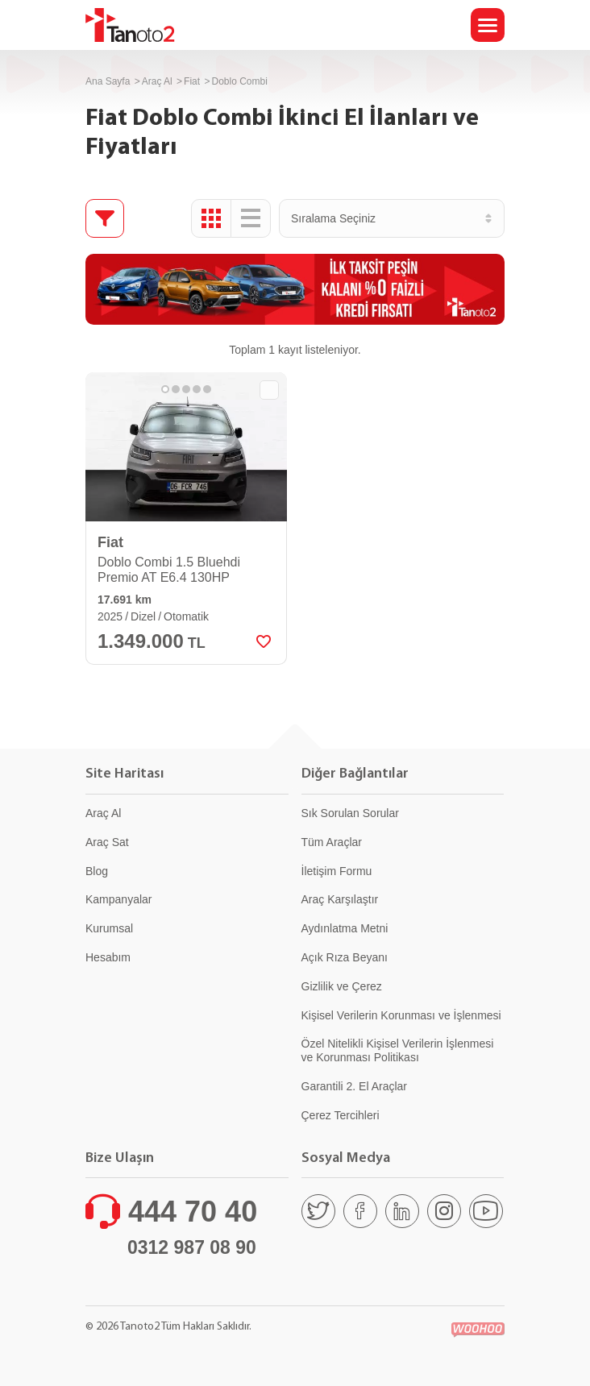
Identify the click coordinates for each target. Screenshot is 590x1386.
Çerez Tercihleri (340, 1115)
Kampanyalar (118, 899)
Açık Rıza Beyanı (344, 957)
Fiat (192, 81)
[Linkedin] (402, 1211)
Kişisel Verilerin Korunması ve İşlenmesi (401, 1015)
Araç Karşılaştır (340, 899)
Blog (96, 871)
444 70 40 (192, 1211)
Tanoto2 (130, 25)
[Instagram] (444, 1211)
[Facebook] (360, 1211)
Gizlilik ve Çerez (341, 986)
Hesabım (108, 957)
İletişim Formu (336, 871)
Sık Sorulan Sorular (350, 813)
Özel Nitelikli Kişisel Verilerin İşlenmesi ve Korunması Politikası (397, 1050)
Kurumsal (109, 928)
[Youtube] (486, 1211)
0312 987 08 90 (191, 1247)
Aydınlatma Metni (344, 928)
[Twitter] (318, 1211)
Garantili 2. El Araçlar (354, 1086)
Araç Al (157, 81)
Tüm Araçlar (331, 842)
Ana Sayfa (107, 81)
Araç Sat (107, 842)
